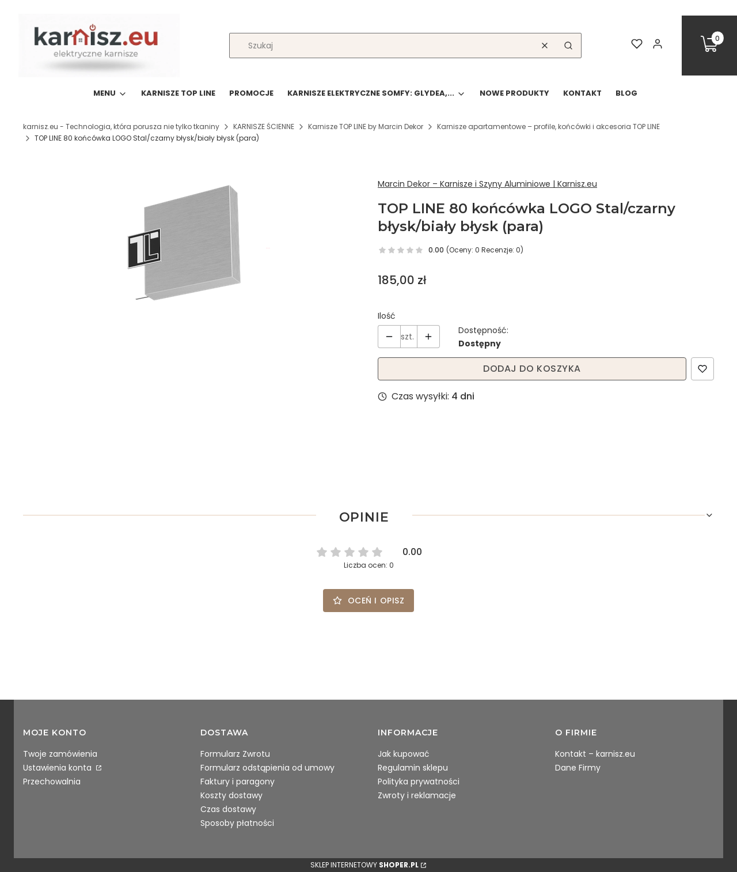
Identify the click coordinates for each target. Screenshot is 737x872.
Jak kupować (404, 754)
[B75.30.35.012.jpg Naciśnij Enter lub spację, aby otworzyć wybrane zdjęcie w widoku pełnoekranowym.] (191, 248)
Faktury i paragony (237, 781)
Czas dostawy (228, 809)
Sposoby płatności (237, 823)
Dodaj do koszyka (532, 368)
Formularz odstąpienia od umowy (267, 767)
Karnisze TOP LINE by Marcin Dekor (365, 126)
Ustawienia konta (58, 767)
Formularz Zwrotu (235, 754)
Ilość (387, 316)
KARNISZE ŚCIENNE (263, 126)
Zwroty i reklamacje (417, 795)
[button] (568, 45)
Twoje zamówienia (60, 754)
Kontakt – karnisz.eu (595, 754)
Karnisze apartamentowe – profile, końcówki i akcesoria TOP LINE (548, 126)
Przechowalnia (52, 781)
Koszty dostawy (231, 795)
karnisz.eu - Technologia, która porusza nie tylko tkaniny (121, 126)
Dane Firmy (578, 767)
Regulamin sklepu (413, 767)
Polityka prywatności (418, 781)
